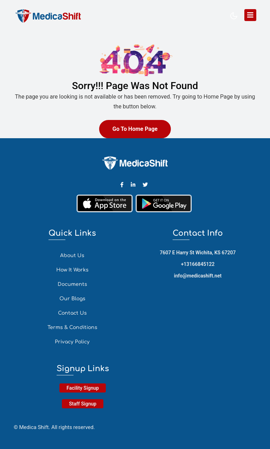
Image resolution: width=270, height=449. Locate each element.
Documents (72, 284)
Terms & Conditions (72, 327)
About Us (72, 255)
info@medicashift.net (197, 276)
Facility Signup (82, 388)
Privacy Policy (72, 341)
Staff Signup (82, 404)
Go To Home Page (135, 129)
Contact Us (72, 313)
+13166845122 (198, 264)
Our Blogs (72, 298)
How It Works (72, 270)
